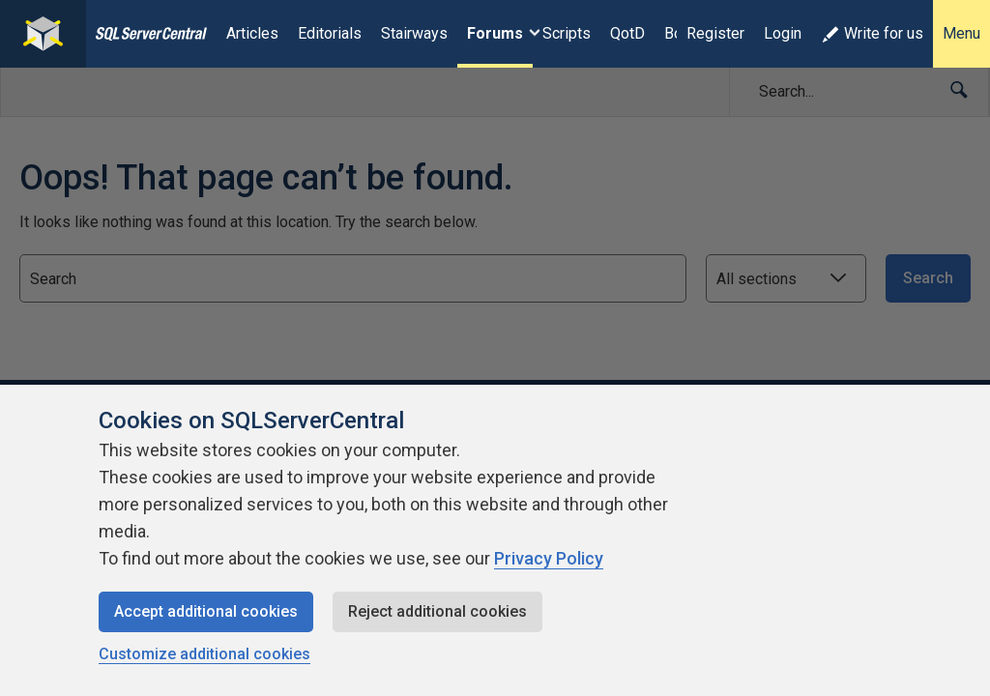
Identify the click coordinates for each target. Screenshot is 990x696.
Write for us (872, 33)
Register (715, 33)
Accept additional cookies (206, 611)
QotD (627, 33)
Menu (961, 33)
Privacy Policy (548, 558)
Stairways (414, 33)
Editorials (330, 33)
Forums (495, 33)
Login (782, 33)
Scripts (566, 33)
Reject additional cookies (437, 611)
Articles (252, 33)
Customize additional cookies (204, 654)
